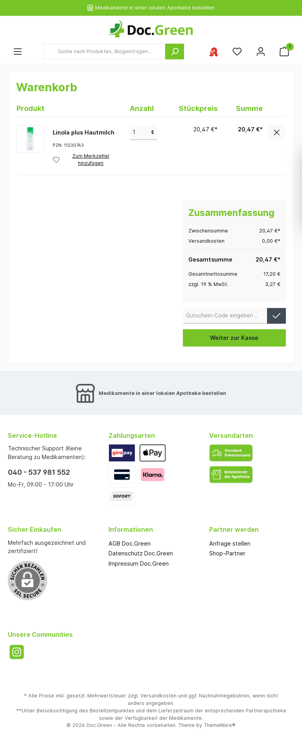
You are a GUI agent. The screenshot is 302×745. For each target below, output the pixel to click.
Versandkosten (158, 696)
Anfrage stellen (229, 543)
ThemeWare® (220, 725)
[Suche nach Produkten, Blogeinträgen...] (104, 51)
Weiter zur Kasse (234, 337)
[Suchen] (174, 51)
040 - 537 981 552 (39, 472)
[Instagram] (17, 652)
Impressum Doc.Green (139, 563)
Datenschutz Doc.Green (141, 553)
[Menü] (18, 51)
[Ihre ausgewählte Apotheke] (213, 51)
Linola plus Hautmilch (83, 132)
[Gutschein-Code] (225, 316)
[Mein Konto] (261, 51)
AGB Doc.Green (130, 543)
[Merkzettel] (237, 51)
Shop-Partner (227, 553)
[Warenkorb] (284, 51)
